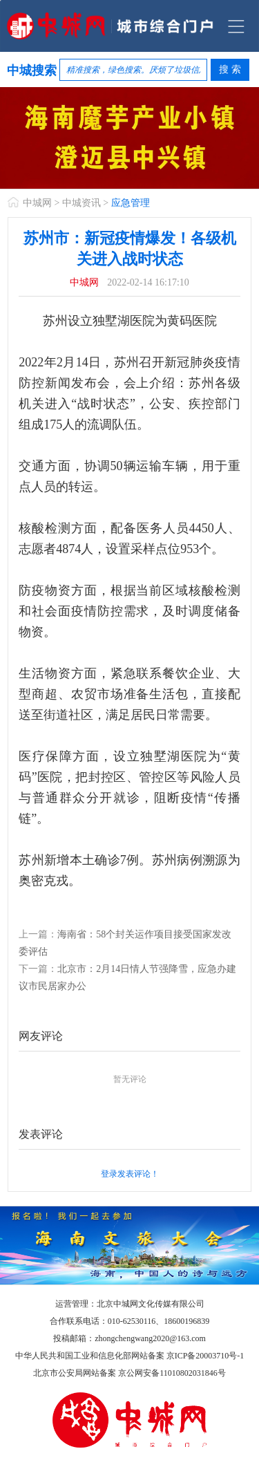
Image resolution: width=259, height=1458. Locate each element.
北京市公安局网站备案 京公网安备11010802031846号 (129, 1373)
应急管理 (130, 203)
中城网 (37, 203)
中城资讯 (81, 203)
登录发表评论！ (130, 1174)
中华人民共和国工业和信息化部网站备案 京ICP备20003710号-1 (129, 1356)
